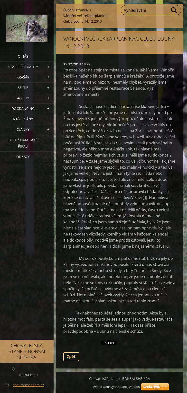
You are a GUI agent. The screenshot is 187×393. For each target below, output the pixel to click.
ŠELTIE (23, 87)
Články (23, 129)
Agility (23, 98)
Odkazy (23, 156)
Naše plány (23, 119)
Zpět (71, 356)
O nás (23, 56)
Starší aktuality (23, 66)
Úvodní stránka (75, 10)
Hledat (174, 10)
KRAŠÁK (23, 77)
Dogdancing (23, 108)
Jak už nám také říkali (23, 143)
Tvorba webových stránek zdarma (116, 387)
